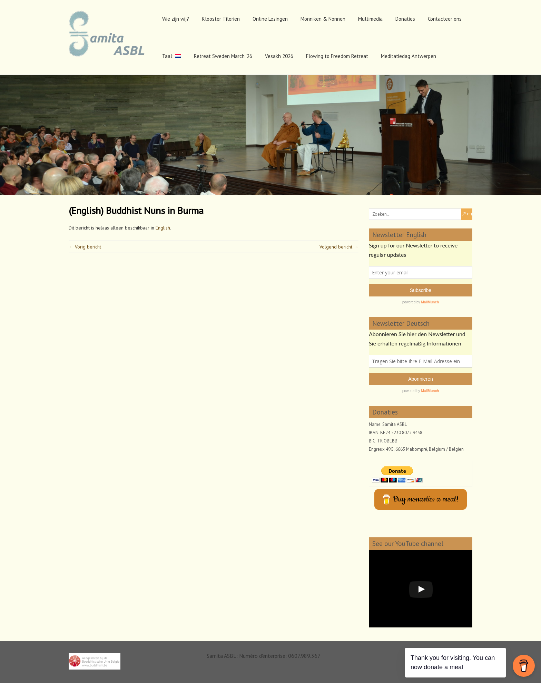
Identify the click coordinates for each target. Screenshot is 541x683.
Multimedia (370, 19)
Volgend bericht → (338, 247)
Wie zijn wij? (175, 19)
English (163, 228)
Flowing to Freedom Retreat (337, 56)
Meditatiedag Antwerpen (408, 56)
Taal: (171, 56)
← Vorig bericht (85, 247)
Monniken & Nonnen (323, 19)
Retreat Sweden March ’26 (223, 56)
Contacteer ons (445, 19)
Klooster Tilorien (221, 19)
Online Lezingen (270, 19)
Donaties (405, 19)
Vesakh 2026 (279, 56)
